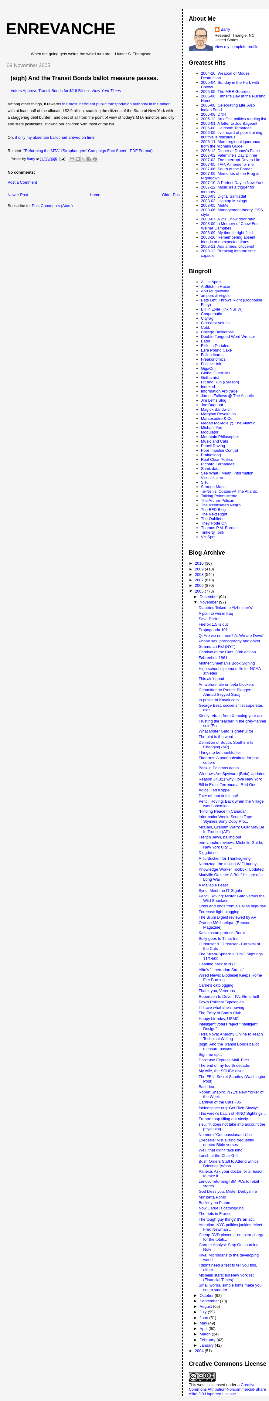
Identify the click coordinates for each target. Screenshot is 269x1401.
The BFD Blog (213, 509)
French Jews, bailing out (220, 837)
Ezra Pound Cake (216, 350)
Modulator (210, 432)
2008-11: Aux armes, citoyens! (227, 246)
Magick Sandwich (216, 409)
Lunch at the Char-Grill (218, 1155)
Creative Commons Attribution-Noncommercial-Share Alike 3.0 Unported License (227, 1389)
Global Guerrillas (215, 373)
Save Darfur (209, 619)
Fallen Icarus (212, 354)
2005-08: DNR (213, 114)
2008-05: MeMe (215, 205)
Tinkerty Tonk (212, 532)
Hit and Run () (220, 382)
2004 (200, 1350)
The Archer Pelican (217, 500)
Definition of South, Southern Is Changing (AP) (226, 744)
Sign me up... (210, 1054)
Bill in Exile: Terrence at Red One (228, 784)
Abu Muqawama (215, 291)
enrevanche (60, 29)
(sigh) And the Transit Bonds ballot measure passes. (84, 78)
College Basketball (217, 332)
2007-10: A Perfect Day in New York (232, 182)
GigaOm (208, 368)
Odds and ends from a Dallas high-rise (232, 906)
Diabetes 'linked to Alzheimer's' (226, 607)
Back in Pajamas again (219, 768)
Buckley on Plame (214, 1202)
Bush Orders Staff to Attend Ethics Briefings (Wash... (228, 1163)
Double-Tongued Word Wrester (228, 336)
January (207, 1345)
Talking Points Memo (219, 496)
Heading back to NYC (218, 964)
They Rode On (214, 523)
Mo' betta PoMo (212, 1197)
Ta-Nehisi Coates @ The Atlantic (229, 491)
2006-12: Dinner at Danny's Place (230, 150)
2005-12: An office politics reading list (233, 119)
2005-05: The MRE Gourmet (226, 91)
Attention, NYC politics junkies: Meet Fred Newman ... (230, 1227)
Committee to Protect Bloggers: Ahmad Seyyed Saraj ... (226, 692)
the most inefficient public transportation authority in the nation (116, 104)
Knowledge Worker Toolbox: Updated (231, 869)
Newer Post (18, 194)
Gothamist (210, 377)
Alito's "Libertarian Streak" (221, 969)
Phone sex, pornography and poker (229, 641)
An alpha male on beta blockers (226, 684)
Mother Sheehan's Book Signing (227, 663)
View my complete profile (236, 46)
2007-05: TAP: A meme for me (227, 164)
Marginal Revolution (218, 414)
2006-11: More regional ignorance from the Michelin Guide (230, 143)
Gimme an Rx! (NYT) (217, 646)
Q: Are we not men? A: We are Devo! (231, 635)
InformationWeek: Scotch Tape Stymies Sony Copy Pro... (225, 819)
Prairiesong (211, 455)
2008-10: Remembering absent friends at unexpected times (228, 239)
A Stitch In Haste (215, 286)
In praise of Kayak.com (219, 700)
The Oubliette (213, 518)
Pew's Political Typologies (221, 1002)
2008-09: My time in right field (227, 232)
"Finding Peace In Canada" (222, 811)
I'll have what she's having (221, 1007)
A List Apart (211, 282)
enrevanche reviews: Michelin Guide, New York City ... (231, 844)
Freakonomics (213, 359)
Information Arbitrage (219, 391)
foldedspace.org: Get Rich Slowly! (228, 1108)
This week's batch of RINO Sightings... (232, 1113)
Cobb (205, 327)
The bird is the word (216, 736)
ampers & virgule (216, 295)
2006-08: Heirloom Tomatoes (226, 128)
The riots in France (215, 1213)
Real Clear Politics (217, 459)
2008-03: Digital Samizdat (223, 196)
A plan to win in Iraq (216, 613)
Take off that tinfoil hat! (218, 796)
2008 (200, 574)
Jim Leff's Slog (213, 400)
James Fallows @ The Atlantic (227, 395)
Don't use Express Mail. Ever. (224, 1060)
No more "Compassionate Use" (226, 1134)
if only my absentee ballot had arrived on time (55, 137)
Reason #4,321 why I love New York (230, 779)
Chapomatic (211, 313)
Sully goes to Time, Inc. (219, 938)
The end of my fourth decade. (224, 1065)
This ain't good (211, 678)
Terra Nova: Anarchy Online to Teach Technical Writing (231, 1036)
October (207, 1295)
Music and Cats (214, 441)
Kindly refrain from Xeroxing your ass (231, 715)
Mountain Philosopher (220, 436)
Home (95, 194)
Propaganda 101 (213, 629)
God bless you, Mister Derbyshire (228, 1191)
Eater (205, 341)
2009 (200, 569)
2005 (200, 591)
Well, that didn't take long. (221, 1150)
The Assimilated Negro (221, 505)
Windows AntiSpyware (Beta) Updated (232, 773)
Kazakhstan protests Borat (222, 932)
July (203, 1312)
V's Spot (208, 537)
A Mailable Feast (213, 885)
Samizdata (210, 468)
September (209, 1301)
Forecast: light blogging (219, 912)
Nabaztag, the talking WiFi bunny (228, 864)
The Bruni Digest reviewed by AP (227, 917)
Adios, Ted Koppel (214, 790)
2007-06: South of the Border (226, 169)
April (204, 1328)
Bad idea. (207, 1086)
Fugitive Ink (211, 364)
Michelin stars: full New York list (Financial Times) (226, 1277)
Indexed (208, 386)
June (204, 1317)
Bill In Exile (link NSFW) (222, 309)
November (209, 602)
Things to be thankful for (220, 752)
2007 (200, 580)
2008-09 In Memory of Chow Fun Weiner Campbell (230, 225)
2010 (200, 563)
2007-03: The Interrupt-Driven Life (230, 160)
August (206, 1306)
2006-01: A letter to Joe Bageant (229, 123)
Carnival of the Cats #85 (220, 1102)
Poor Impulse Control (219, 450)
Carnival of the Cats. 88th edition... (229, 652)
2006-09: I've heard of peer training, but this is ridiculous (232, 134)
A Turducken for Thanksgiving (224, 858)
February (207, 1340)
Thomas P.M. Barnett (219, 527)
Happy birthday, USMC (219, 1018)
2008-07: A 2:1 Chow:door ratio (228, 219)
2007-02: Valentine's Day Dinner (229, 155)
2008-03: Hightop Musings (224, 201)
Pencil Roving (213, 446)
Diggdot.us (208, 852)
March (205, 1334)
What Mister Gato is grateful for (226, 731)
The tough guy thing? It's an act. (227, 1219)
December (209, 596)
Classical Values (215, 323)
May (203, 1323)
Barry (225, 29)
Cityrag (207, 318)
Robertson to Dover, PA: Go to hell (229, 996)
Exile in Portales (215, 345)
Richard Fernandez (218, 464)
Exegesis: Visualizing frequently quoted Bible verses (226, 1142)
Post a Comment (22, 182)
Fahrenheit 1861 (213, 657)
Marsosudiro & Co (217, 418)
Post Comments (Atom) (52, 205)
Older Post (171, 194)
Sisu (205, 482)
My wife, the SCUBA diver (221, 1071)
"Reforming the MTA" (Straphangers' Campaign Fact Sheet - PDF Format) (87, 150)
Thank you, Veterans (217, 990)
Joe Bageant (212, 405)
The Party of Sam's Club (220, 1013)
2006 (200, 585)
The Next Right (214, 514)
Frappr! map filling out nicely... (225, 1119)
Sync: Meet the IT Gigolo (220, 890)
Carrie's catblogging (216, 985)
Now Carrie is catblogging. (222, 1208)
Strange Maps (213, 487)
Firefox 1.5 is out (213, 624)
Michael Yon (211, 427)
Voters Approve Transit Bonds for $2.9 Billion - (66, 90)
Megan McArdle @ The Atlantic (228, 423)
